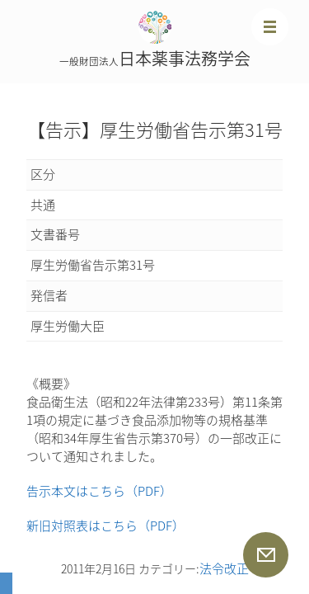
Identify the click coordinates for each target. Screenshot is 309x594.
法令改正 (224, 568)
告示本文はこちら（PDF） (99, 491)
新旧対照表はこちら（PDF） (105, 525)
